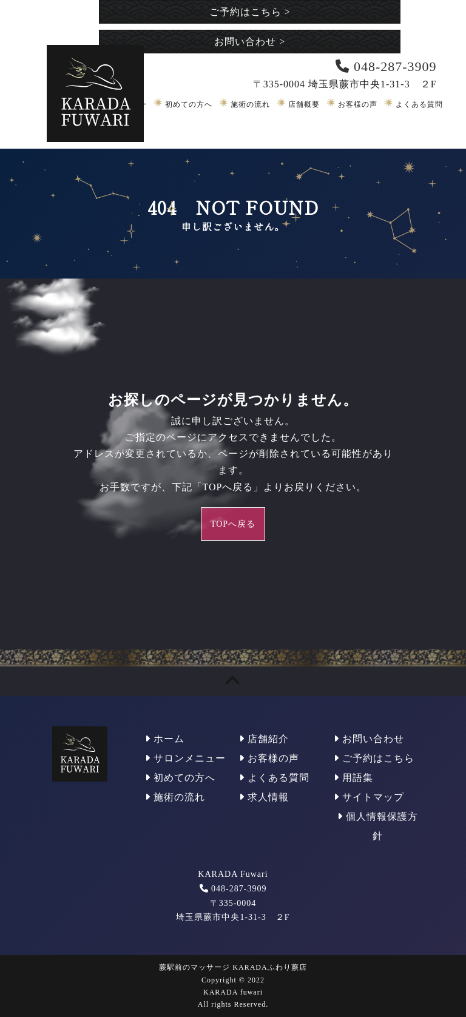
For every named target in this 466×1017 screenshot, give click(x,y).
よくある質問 (419, 104)
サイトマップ (369, 797)
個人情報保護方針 (377, 826)
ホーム (164, 739)
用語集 (353, 777)
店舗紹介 (264, 739)
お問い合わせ (249, 41)
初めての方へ (188, 104)
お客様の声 (357, 104)
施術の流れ (250, 104)
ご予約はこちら (250, 12)
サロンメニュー (185, 758)
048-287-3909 (238, 888)
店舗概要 (304, 104)
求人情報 (264, 797)
